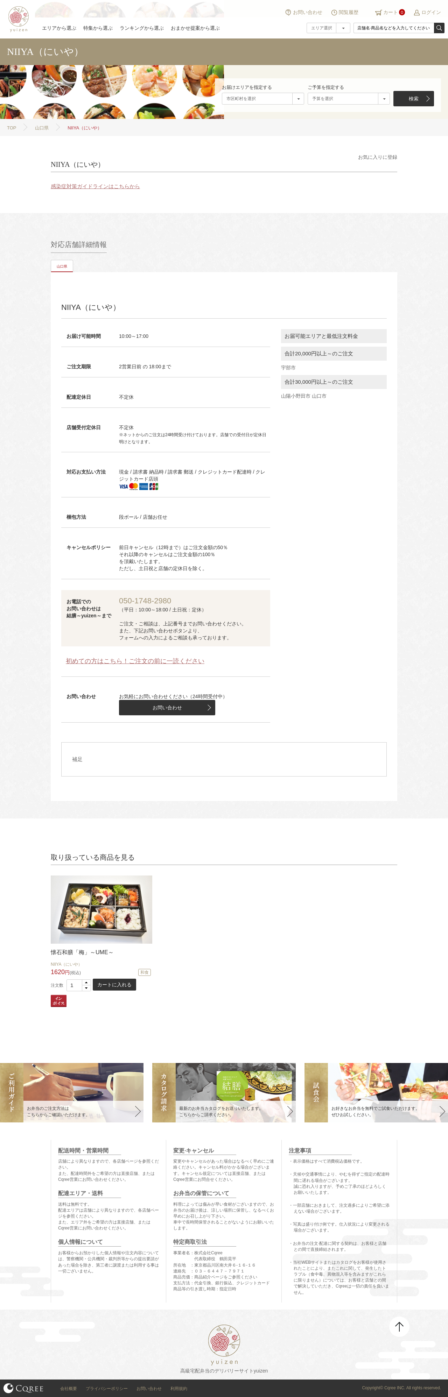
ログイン (431, 12)
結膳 (17, 19)
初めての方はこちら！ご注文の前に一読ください (135, 661)
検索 (414, 98)
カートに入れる (114, 984)
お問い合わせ (307, 12)
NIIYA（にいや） (66, 964)
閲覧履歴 (348, 12)
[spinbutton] (78, 985)
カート (390, 12)
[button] (86, 983)
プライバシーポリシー (107, 1388)
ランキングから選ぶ (142, 28)
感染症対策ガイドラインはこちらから (95, 186)
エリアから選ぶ (59, 28)
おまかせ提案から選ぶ (195, 28)
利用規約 (178, 1388)
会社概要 (68, 1388)
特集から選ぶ (98, 28)
